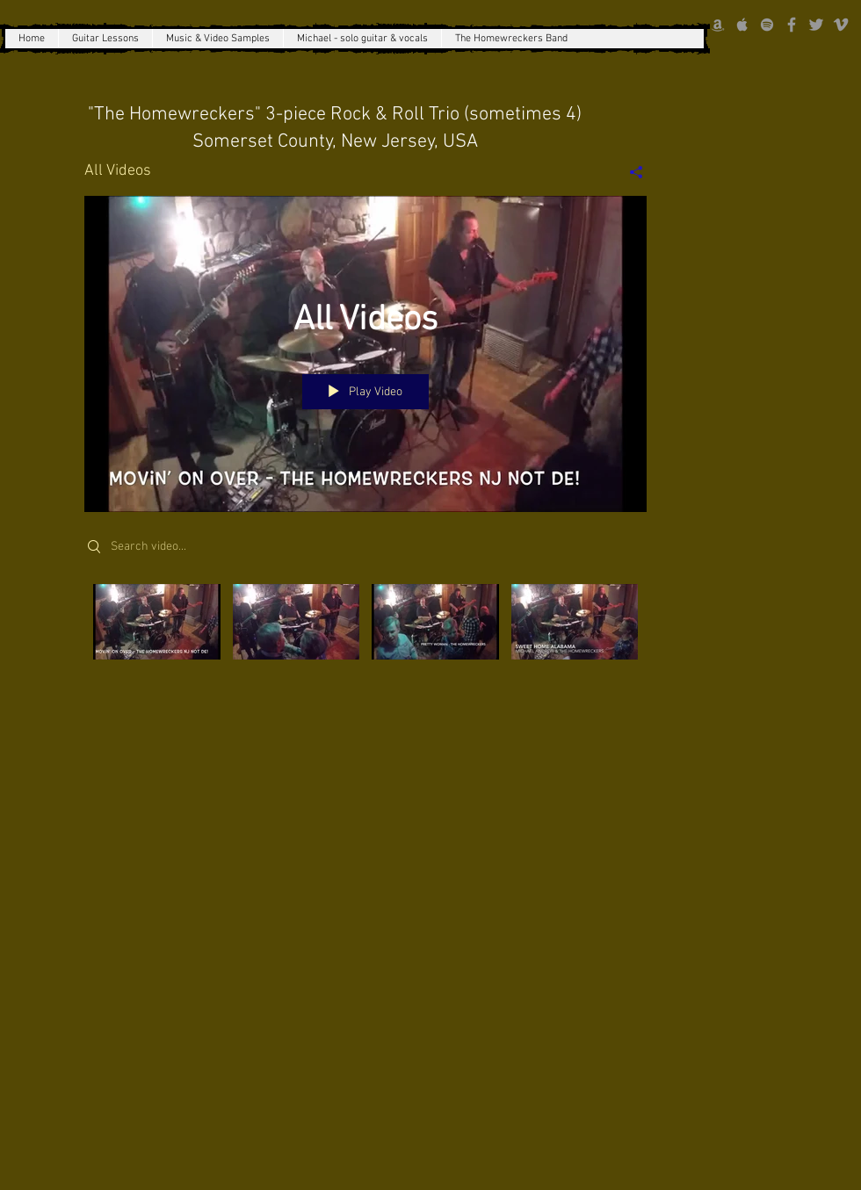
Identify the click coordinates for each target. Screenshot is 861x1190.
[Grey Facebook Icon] (791, 24)
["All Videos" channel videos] (365, 642)
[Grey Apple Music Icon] (742, 24)
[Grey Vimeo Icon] (840, 24)
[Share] (629, 171)
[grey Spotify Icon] (767, 24)
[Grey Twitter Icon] (816, 24)
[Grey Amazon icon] (717, 24)
